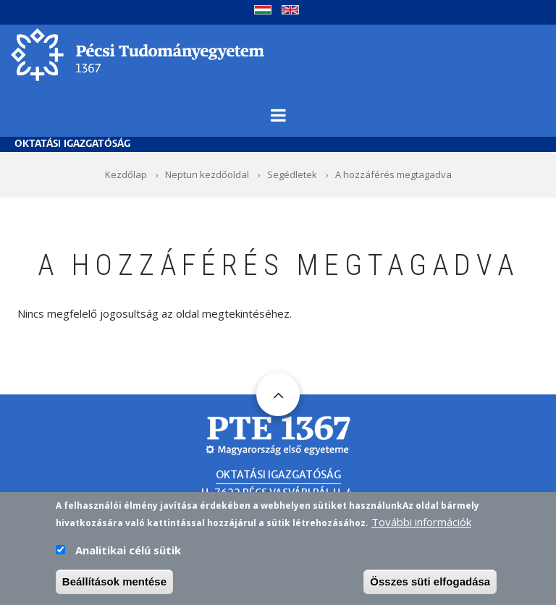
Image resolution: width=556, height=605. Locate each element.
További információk (421, 527)
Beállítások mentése (114, 586)
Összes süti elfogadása (430, 586)
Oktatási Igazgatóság (72, 144)
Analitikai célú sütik (128, 555)
